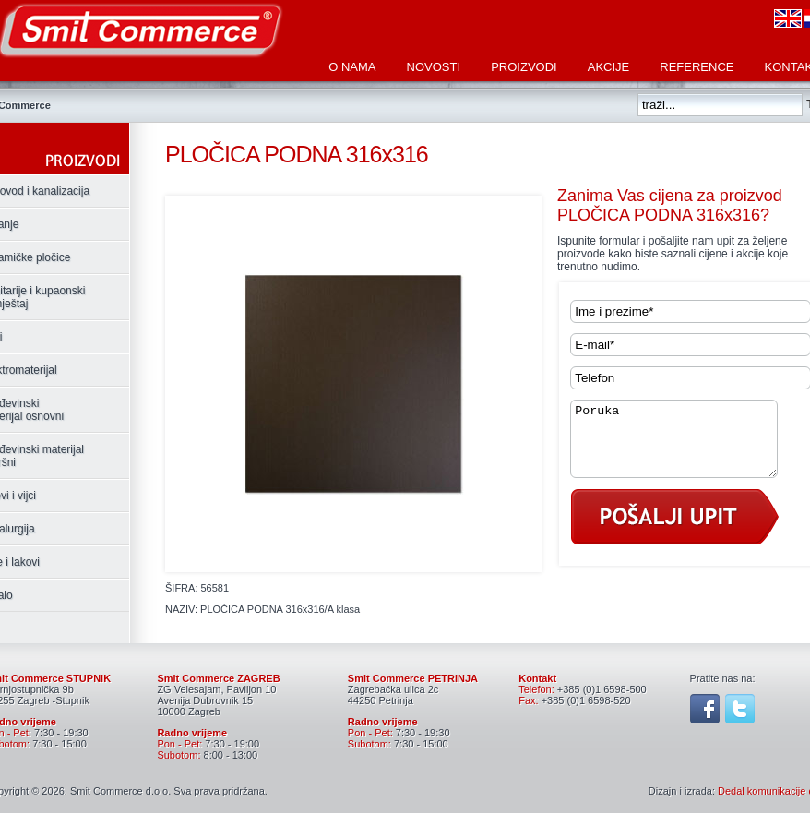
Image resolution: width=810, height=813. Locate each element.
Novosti (434, 67)
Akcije (609, 67)
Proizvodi (524, 67)
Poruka (685, 446)
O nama (351, 67)
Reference (696, 67)
